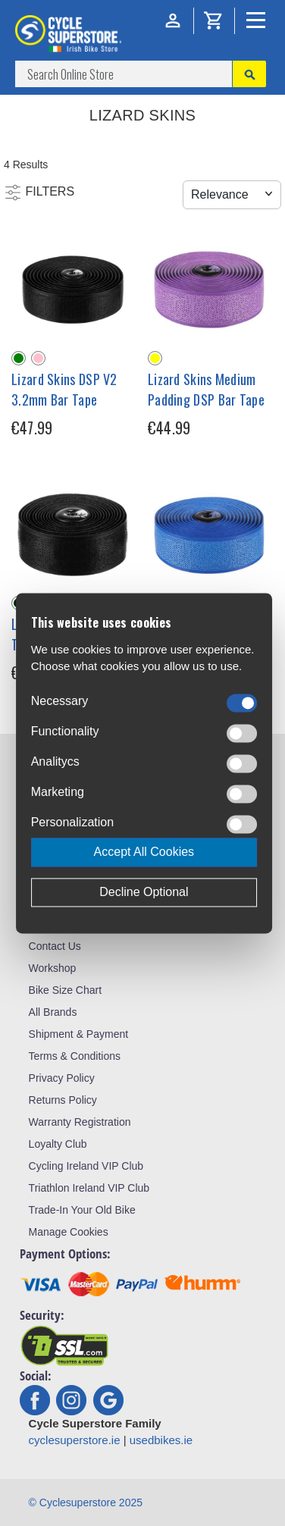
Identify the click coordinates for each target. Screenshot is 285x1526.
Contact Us (55, 946)
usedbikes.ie (161, 1440)
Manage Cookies (68, 1232)
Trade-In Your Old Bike (82, 1210)
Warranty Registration (80, 1122)
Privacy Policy (62, 1078)
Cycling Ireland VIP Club (86, 1166)
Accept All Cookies (144, 851)
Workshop (53, 968)
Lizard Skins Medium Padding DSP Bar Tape (206, 389)
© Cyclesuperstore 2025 (85, 1502)
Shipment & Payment (79, 1034)
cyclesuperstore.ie (75, 1440)
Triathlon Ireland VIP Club (89, 1188)
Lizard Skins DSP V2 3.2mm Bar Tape (64, 389)
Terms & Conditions (75, 1056)
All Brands (53, 1012)
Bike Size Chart (65, 990)
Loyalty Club (58, 1144)
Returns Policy (63, 1100)
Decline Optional (143, 891)
